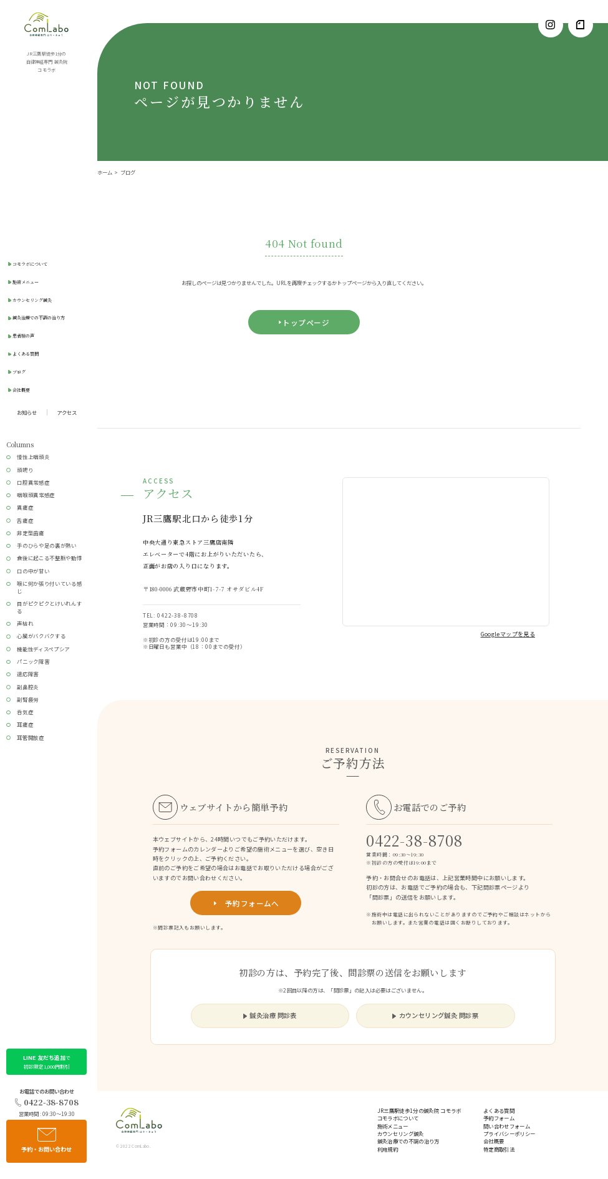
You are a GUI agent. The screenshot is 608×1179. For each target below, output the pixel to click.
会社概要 (21, 390)
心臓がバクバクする (41, 635)
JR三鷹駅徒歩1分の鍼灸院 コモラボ (419, 1110)
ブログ (19, 372)
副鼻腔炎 (28, 687)
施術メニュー (25, 282)
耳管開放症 (30, 737)
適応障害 (28, 673)
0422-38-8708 (47, 1102)
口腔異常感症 (33, 482)
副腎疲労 (28, 699)
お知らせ (27, 412)
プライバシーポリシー (509, 1133)
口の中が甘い (33, 571)
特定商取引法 (498, 1149)
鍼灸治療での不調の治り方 (38, 317)
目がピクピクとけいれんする (49, 606)
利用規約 (387, 1149)
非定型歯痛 (30, 532)
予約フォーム (498, 1117)
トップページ (305, 322)
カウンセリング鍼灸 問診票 (435, 1015)
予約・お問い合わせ (46, 1141)
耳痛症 (25, 724)
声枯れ (25, 623)
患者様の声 (23, 335)
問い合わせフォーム (506, 1125)
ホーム (104, 172)
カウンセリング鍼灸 (32, 300)
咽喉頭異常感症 (36, 494)
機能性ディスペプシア (43, 649)
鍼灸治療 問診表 (270, 1015)
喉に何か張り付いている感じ (49, 587)
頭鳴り (25, 469)
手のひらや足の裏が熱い (46, 545)
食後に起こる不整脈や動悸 (49, 557)
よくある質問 (25, 354)
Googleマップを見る (508, 634)
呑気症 (25, 712)
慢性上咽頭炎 (33, 456)
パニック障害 (33, 661)
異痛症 (25, 507)
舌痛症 (25, 520)
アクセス (67, 412)
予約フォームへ (246, 903)
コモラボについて (29, 264)
